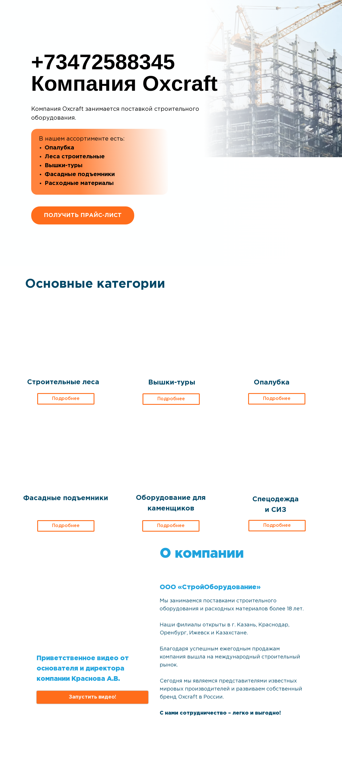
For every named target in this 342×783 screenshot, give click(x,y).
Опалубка (272, 382)
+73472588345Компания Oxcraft (124, 72)
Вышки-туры (171, 382)
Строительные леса (63, 382)
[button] (92, 697)
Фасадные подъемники (65, 498)
